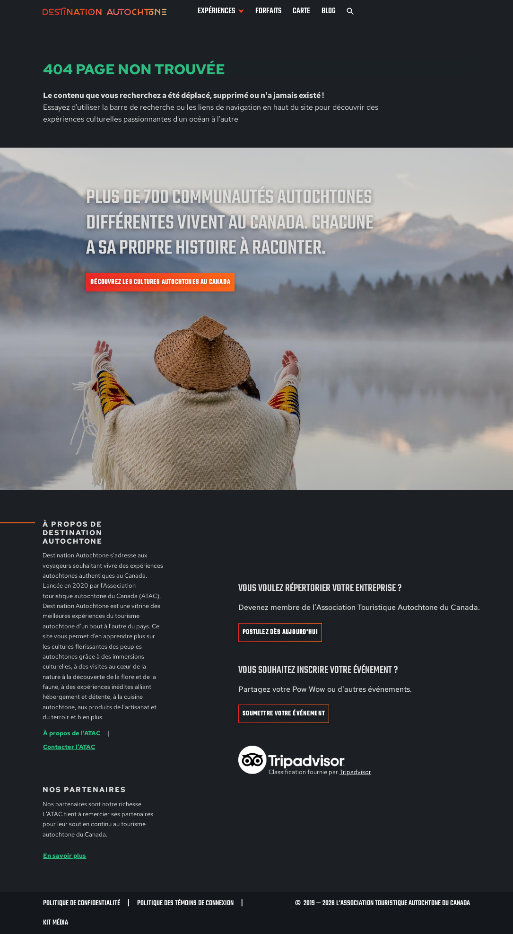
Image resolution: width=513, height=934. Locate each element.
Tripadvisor (355, 772)
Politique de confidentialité (81, 903)
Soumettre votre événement (284, 714)
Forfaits (268, 11)
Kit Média (55, 922)
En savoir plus (64, 855)
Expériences (216, 11)
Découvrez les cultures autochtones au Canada (160, 282)
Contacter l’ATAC (69, 746)
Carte (301, 11)
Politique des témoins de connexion (185, 903)
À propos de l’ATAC (71, 733)
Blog (329, 11)
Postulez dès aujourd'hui (280, 632)
